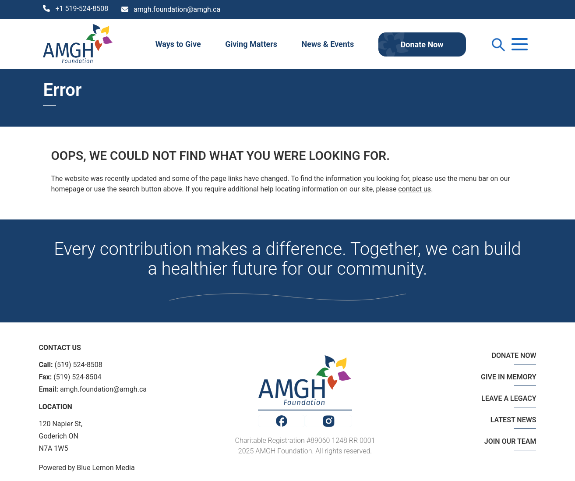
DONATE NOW (514, 355)
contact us (414, 189)
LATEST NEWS (513, 420)
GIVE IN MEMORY (508, 377)
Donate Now (422, 44)
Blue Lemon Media (105, 467)
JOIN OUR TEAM (510, 441)
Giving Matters (251, 44)
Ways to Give (178, 44)
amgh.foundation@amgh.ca (177, 9)
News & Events (327, 44)
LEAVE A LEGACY (508, 398)
